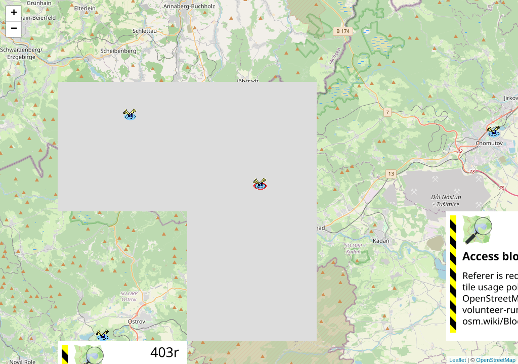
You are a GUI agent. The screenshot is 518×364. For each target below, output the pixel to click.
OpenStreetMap (495, 360)
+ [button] (14, 13)
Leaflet (457, 360)
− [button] (14, 29)
